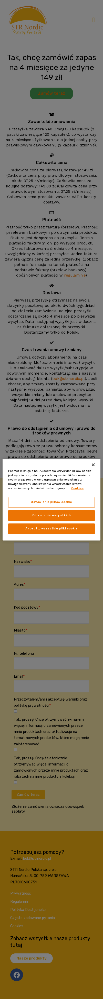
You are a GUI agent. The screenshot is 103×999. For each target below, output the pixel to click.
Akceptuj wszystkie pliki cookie (51, 528)
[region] (51, 499)
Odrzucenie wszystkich (51, 515)
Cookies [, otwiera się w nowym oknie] (77, 488)
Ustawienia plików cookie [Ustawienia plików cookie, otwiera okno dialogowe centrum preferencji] (51, 502)
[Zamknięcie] (93, 464)
